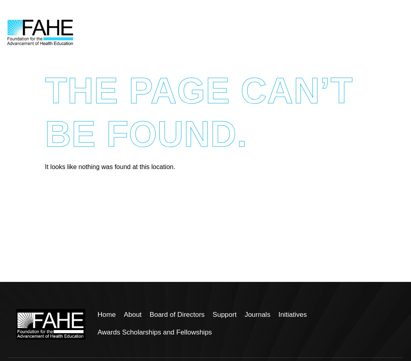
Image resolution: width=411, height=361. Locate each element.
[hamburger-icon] (396, 32)
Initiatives (293, 314)
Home (107, 314)
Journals (257, 314)
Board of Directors (177, 314)
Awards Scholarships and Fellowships (155, 332)
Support (225, 314)
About (132, 314)
